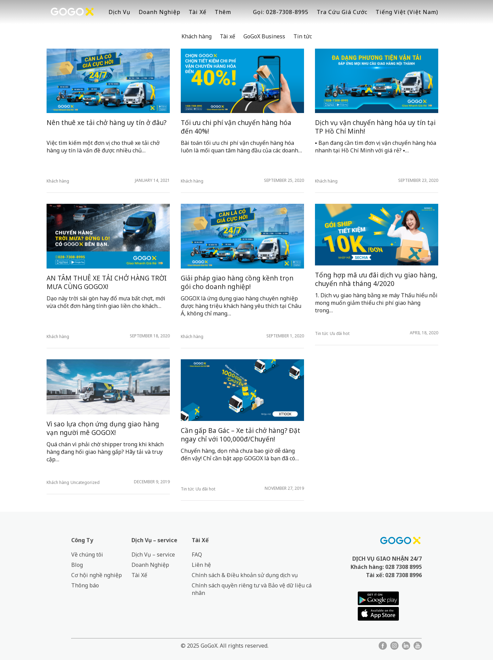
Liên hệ (201, 565)
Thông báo (85, 585)
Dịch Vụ (119, 12)
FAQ (197, 554)
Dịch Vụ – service (154, 540)
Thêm (223, 12)
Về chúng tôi (87, 554)
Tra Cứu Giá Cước (342, 12)
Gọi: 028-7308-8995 (280, 12)
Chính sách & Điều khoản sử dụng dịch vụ (245, 575)
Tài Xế (197, 12)
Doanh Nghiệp (159, 12)
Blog (77, 565)
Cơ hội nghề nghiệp (96, 575)
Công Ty (82, 540)
